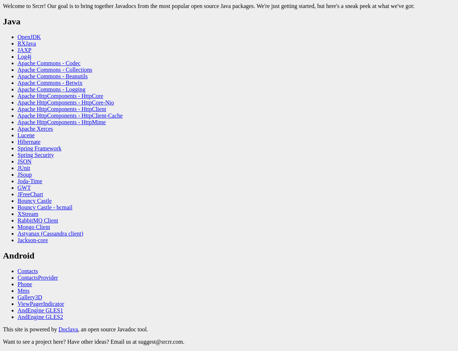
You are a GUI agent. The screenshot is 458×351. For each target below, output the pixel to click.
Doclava (68, 329)
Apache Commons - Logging (51, 89)
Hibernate (29, 142)
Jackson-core (33, 240)
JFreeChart (30, 194)
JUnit (24, 168)
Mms (24, 291)
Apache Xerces (35, 129)
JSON (24, 161)
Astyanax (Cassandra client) (50, 233)
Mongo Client (34, 227)
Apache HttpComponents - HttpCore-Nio (66, 102)
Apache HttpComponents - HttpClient (62, 109)
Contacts (28, 271)
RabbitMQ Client (38, 220)
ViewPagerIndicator (41, 304)
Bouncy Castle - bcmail (45, 207)
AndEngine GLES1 (40, 310)
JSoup (25, 174)
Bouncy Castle (35, 201)
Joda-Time (30, 181)
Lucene (26, 135)
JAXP (24, 50)
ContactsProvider (38, 278)
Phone (25, 284)
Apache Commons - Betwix (50, 83)
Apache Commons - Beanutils (53, 76)
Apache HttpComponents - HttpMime (62, 122)
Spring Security (36, 155)
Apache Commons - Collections (55, 70)
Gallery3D (30, 297)
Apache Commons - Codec (49, 63)
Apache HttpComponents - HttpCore (60, 96)
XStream (28, 214)
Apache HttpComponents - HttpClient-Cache (70, 116)
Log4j (24, 57)
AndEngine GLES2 (40, 317)
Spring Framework (39, 148)
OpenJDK (29, 37)
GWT (24, 188)
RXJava (27, 43)
